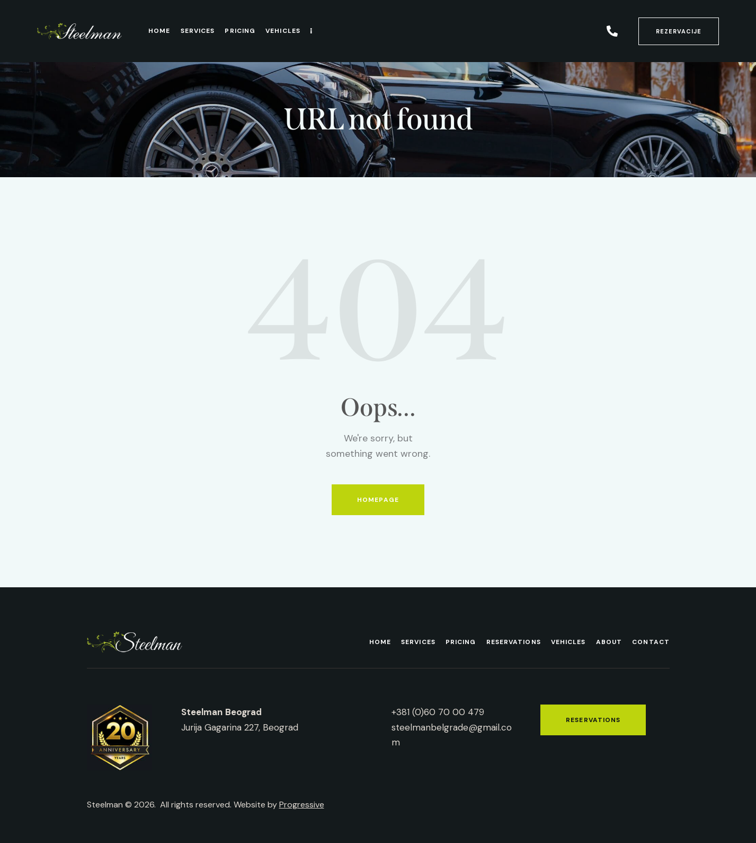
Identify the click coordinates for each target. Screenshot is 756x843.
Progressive (301, 804)
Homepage (378, 500)
